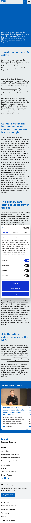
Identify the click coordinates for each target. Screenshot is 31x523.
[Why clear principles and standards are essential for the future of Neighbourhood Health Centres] (14, 408)
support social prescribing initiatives (18, 361)
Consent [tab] (5, 232)
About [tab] (25, 232)
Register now (8, 495)
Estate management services (10, 461)
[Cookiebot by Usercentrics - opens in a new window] (22, 228)
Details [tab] (15, 232)
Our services (5, 451)
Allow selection (15, 288)
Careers (3, 468)
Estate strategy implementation (11, 457)
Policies (3, 516)
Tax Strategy (5, 513)
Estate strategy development (10, 454)
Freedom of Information (8, 506)
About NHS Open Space (8, 472)
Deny (15, 294)
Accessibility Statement (8, 509)
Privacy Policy (5, 502)
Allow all (15, 283)
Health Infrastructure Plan (9, 89)
